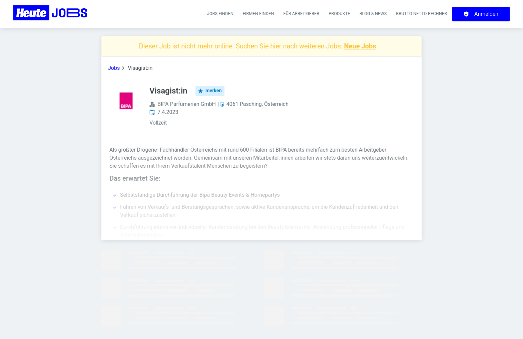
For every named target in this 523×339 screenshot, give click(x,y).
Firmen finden (258, 13)
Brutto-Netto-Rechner (421, 13)
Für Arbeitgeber (301, 13)
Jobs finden (220, 13)
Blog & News (373, 13)
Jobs (114, 68)
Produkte (339, 13)
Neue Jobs (360, 46)
